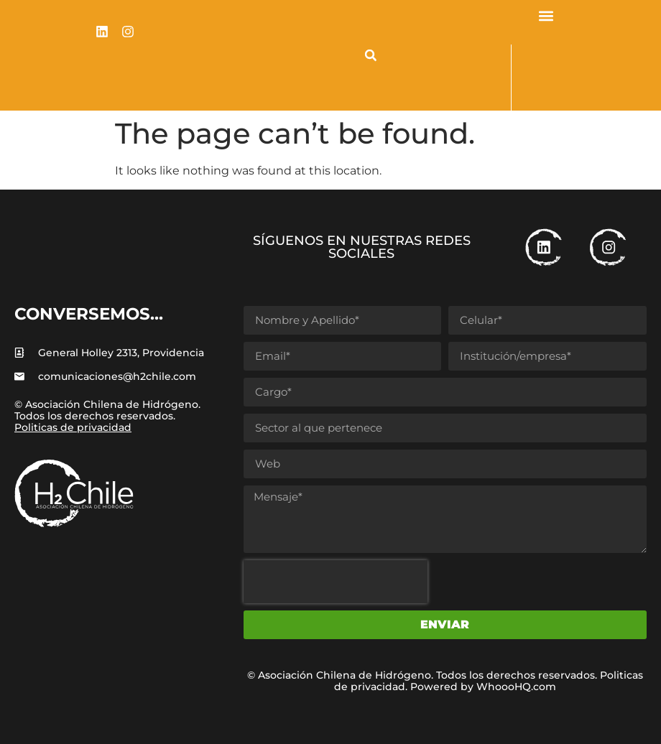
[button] (371, 55)
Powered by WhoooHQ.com (483, 686)
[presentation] (335, 581)
